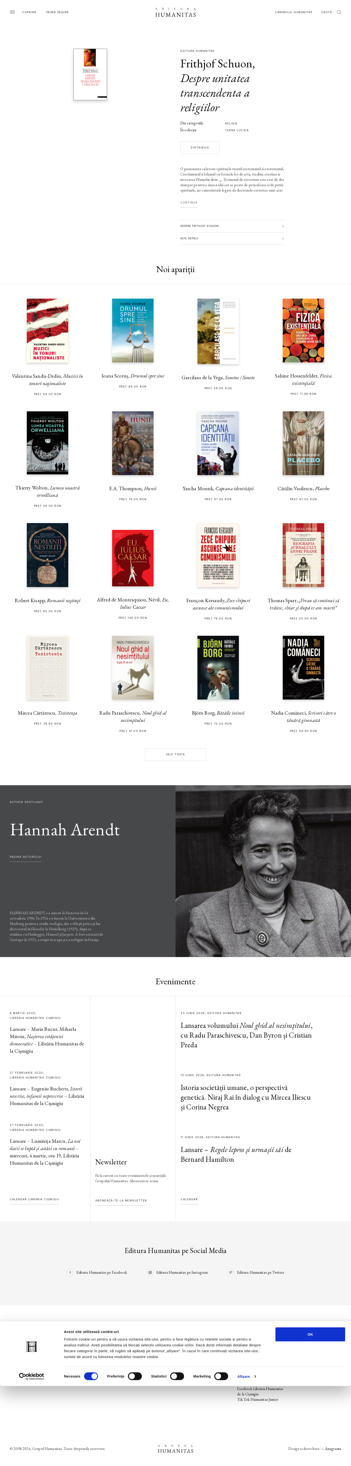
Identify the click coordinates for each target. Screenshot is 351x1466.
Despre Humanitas (195, 1367)
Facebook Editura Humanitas (260, 1345)
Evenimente (19, 1362)
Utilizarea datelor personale (316, 1345)
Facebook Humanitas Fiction (259, 1362)
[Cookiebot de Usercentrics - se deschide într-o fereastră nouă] (31, 1456)
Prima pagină (57, 12)
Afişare (243, 1456)
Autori (15, 1372)
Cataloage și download (197, 1372)
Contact (187, 1378)
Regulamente (304, 1362)
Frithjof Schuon (216, 63)
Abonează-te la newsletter (121, 1200)
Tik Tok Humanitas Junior (257, 1399)
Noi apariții (18, 1351)
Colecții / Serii (20, 1367)
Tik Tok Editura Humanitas (258, 1356)
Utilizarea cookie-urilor (312, 1351)
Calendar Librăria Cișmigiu (34, 1199)
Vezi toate (175, 754)
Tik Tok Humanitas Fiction (258, 1372)
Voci (127, 1378)
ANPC (299, 1367)
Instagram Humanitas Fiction (260, 1367)
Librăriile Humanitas (294, 12)
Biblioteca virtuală (194, 1356)
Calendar (189, 1199)
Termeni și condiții (308, 1356)
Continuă (188, 202)
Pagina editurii (21, 1345)
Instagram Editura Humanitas (260, 1351)
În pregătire (19, 1356)
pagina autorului (25, 856)
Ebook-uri (188, 1362)
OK (310, 1414)
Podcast (186, 1351)
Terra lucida (237, 130)
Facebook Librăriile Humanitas (252, 1380)
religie (231, 123)
